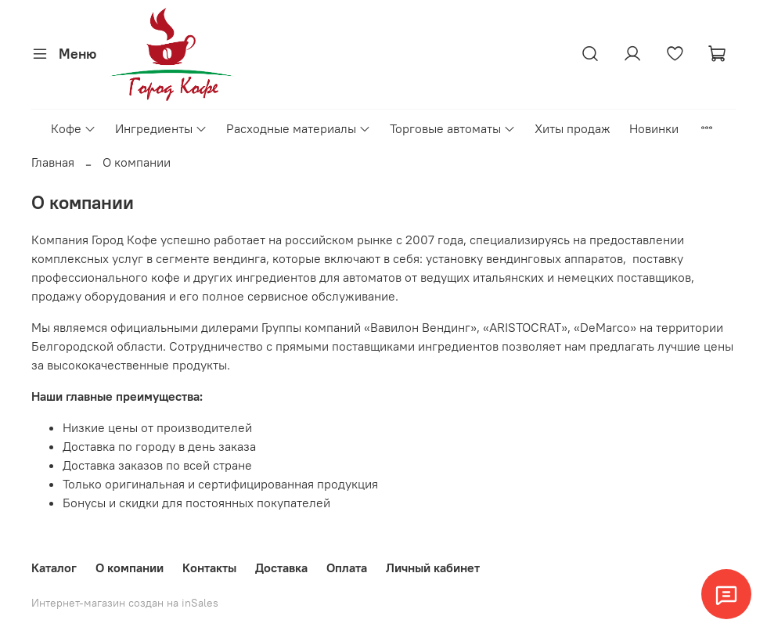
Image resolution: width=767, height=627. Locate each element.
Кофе (73, 128)
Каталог (54, 567)
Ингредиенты (161, 128)
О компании (129, 567)
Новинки (654, 128)
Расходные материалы (298, 128)
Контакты (209, 567)
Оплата (346, 567)
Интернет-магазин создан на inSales (124, 603)
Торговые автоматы (453, 128)
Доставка (281, 567)
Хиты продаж (572, 128)
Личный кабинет (433, 567)
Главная (52, 162)
